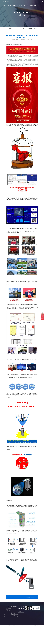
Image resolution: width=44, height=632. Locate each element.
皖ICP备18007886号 (23, 630)
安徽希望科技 (38, 630)
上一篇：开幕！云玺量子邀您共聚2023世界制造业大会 (14, 601)
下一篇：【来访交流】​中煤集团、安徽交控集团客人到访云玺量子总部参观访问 (30, 601)
